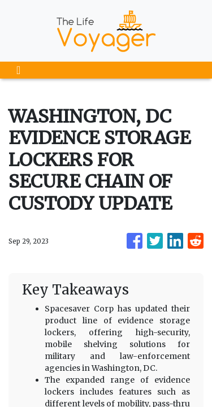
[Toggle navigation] (18, 70)
